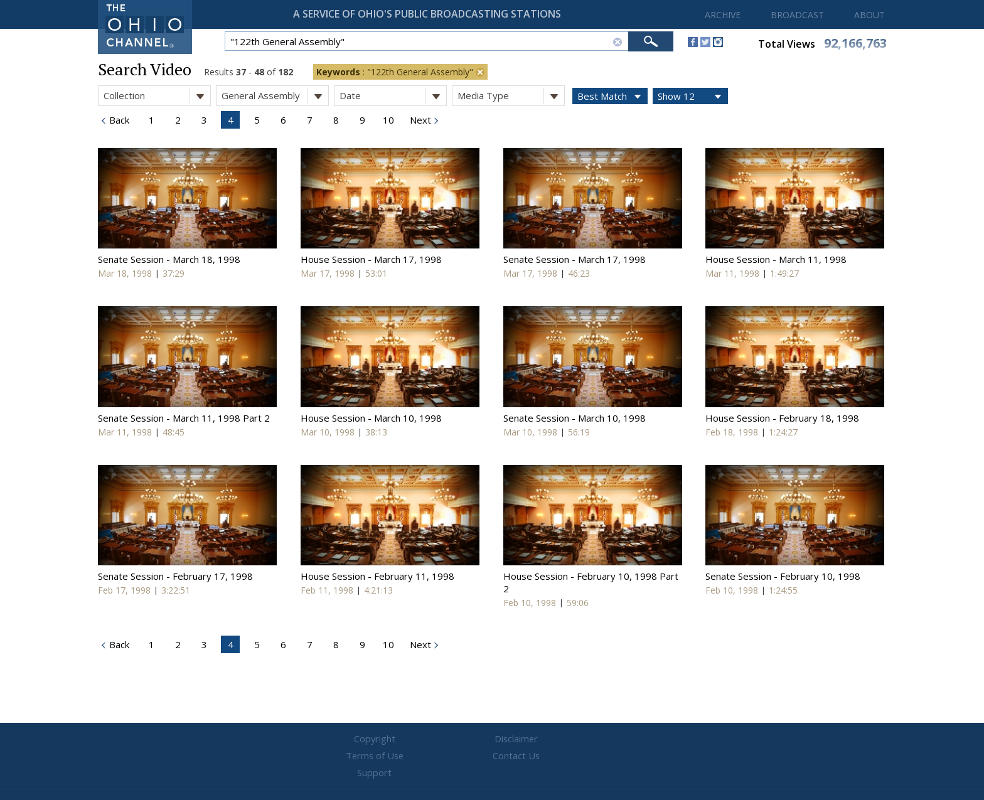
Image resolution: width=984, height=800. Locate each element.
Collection (157, 96)
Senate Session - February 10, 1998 (782, 576)
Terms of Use (492, 739)
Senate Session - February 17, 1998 (175, 576)
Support (643, 739)
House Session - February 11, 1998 (377, 576)
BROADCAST (797, 15)
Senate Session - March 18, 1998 (169, 259)
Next (419, 120)
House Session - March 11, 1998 (776, 259)
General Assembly (275, 96)
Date (393, 96)
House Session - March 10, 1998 (371, 418)
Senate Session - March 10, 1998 (574, 418)
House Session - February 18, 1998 (782, 418)
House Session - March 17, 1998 (371, 259)
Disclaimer (417, 739)
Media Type (510, 96)
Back (118, 120)
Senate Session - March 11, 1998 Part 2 (184, 418)
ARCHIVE (723, 15)
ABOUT (869, 15)
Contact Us (567, 739)
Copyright (342, 739)
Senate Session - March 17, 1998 (574, 259)
